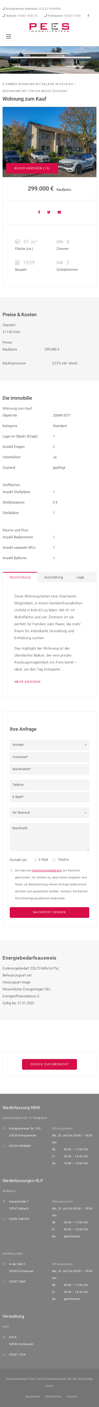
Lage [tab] (80, 577)
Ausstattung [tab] (53, 577)
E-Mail (43, 860)
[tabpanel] (49, 639)
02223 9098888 (32, 8)
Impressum (32, 1396)
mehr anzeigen (28, 681)
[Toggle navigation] (9, 36)
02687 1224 (17, 1354)
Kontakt (72, 1396)
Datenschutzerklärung (47, 870)
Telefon (63, 860)
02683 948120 (20, 15)
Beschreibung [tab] (20, 577)
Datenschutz (53, 1396)
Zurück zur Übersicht (49, 1064)
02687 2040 (62, 15)
